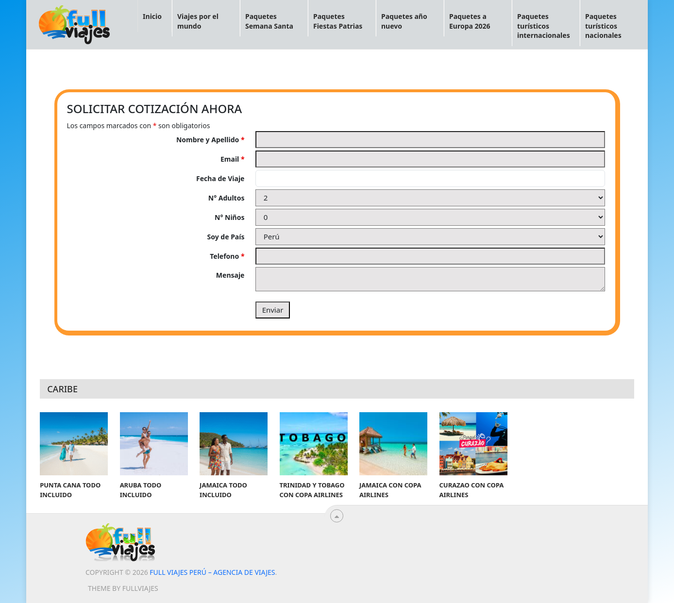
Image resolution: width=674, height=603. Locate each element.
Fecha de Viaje (220, 178)
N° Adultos (226, 197)
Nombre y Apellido (210, 139)
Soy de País (226, 236)
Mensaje (230, 275)
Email (232, 159)
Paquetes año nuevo (404, 21)
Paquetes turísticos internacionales (543, 26)
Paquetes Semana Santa (269, 21)
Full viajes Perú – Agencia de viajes (212, 572)
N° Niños (229, 217)
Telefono (227, 256)
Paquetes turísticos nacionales (603, 26)
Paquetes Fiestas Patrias (337, 21)
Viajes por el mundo (198, 21)
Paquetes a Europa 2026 (469, 21)
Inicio (152, 16)
